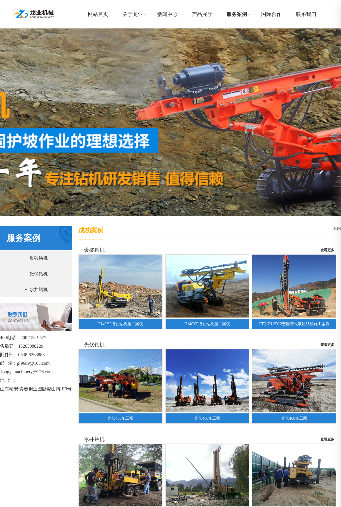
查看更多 (327, 250)
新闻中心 (167, 14)
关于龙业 (132, 14)
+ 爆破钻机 (36, 258)
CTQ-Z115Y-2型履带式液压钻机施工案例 (294, 324)
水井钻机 (94, 439)
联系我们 (306, 14)
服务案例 (236, 14)
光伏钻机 (94, 345)
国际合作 (271, 14)
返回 (336, 228)
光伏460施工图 (120, 418)
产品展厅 (202, 14)
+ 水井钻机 (36, 289)
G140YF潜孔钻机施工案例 (120, 324)
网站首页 (98, 14)
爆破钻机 (94, 250)
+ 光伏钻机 (36, 273)
